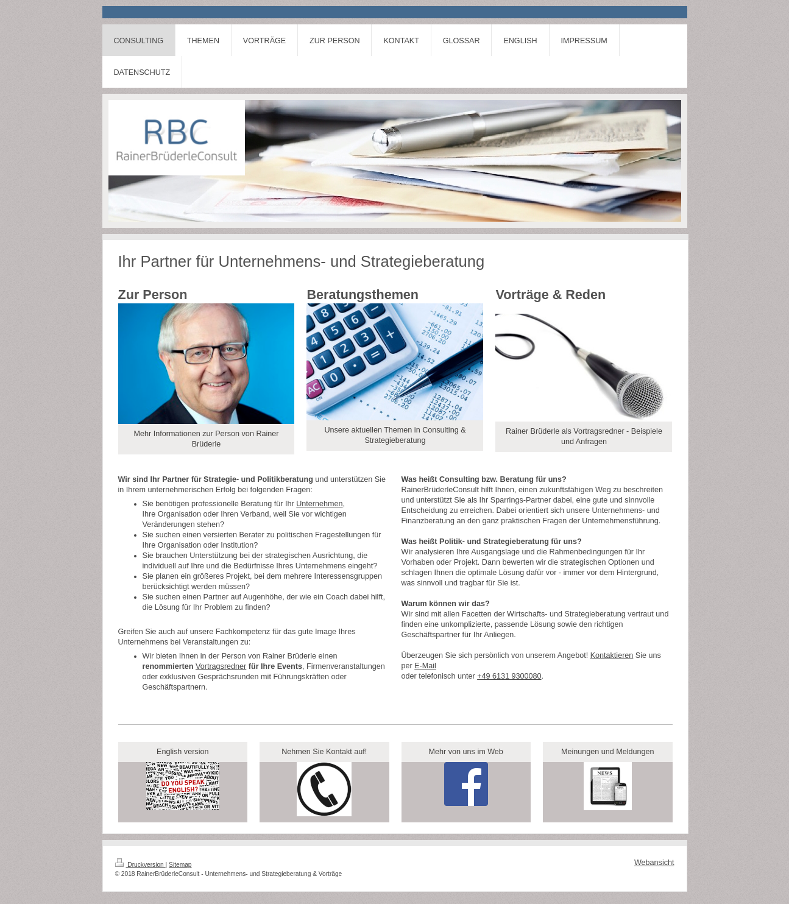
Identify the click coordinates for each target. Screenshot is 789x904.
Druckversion (140, 864)
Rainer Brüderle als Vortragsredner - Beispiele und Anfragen (584, 436)
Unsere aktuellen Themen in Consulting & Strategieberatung (394, 435)
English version (182, 751)
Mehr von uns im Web (466, 751)
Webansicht (654, 862)
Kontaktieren (612, 655)
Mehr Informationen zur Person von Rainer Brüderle (205, 438)
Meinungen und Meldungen (607, 751)
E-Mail (425, 666)
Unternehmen (319, 504)
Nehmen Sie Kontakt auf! (324, 751)
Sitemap (180, 864)
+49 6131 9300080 (509, 676)
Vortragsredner (221, 666)
